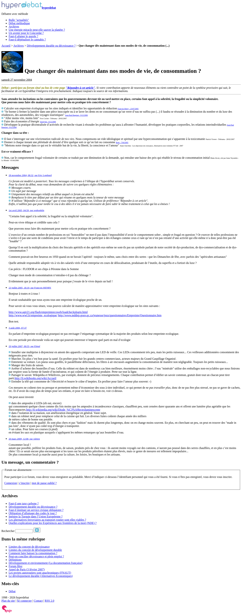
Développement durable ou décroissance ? (51, 45)
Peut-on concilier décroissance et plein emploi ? (36, 556)
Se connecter (24, 600)
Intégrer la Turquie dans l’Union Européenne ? (36, 516)
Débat (12, 591)
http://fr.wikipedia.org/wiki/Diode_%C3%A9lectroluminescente (63, 409)
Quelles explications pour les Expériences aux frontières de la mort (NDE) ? (52, 523)
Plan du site (8, 600)
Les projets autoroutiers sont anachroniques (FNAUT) (40, 572)
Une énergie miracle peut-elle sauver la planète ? (37, 29)
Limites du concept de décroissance (29, 546)
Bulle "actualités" (19, 20)
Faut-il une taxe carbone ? (24, 503)
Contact (38, 600)
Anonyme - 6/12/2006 (48, 122)
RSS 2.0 (49, 600)
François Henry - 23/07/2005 (128, 109)
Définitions (15, 559)
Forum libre (15, 566)
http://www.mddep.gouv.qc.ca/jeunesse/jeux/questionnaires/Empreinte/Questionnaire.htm (109, 315)
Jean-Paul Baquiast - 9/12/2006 (76, 115)
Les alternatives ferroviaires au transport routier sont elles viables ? (47, 519)
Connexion (10, 483)
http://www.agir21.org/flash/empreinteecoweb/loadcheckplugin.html (48, 312)
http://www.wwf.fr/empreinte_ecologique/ (33, 315)
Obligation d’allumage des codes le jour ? (33, 513)
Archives (14, 26)
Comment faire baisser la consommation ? (33, 553)
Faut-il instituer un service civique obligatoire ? (36, 510)
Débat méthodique (19, 23)
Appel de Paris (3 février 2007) (27, 569)
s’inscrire (24, 483)
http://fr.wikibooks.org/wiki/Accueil (35, 378)
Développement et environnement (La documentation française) (45, 562)
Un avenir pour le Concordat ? (26, 33)
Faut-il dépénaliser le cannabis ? (27, 39)
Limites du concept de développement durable (35, 549)
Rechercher (8, 530)
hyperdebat (28, 7)
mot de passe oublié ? (44, 483)
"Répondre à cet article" (80, 87)
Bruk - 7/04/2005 (122, 143)
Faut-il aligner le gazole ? (23, 36)
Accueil (5, 45)
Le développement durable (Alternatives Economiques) (41, 575)
